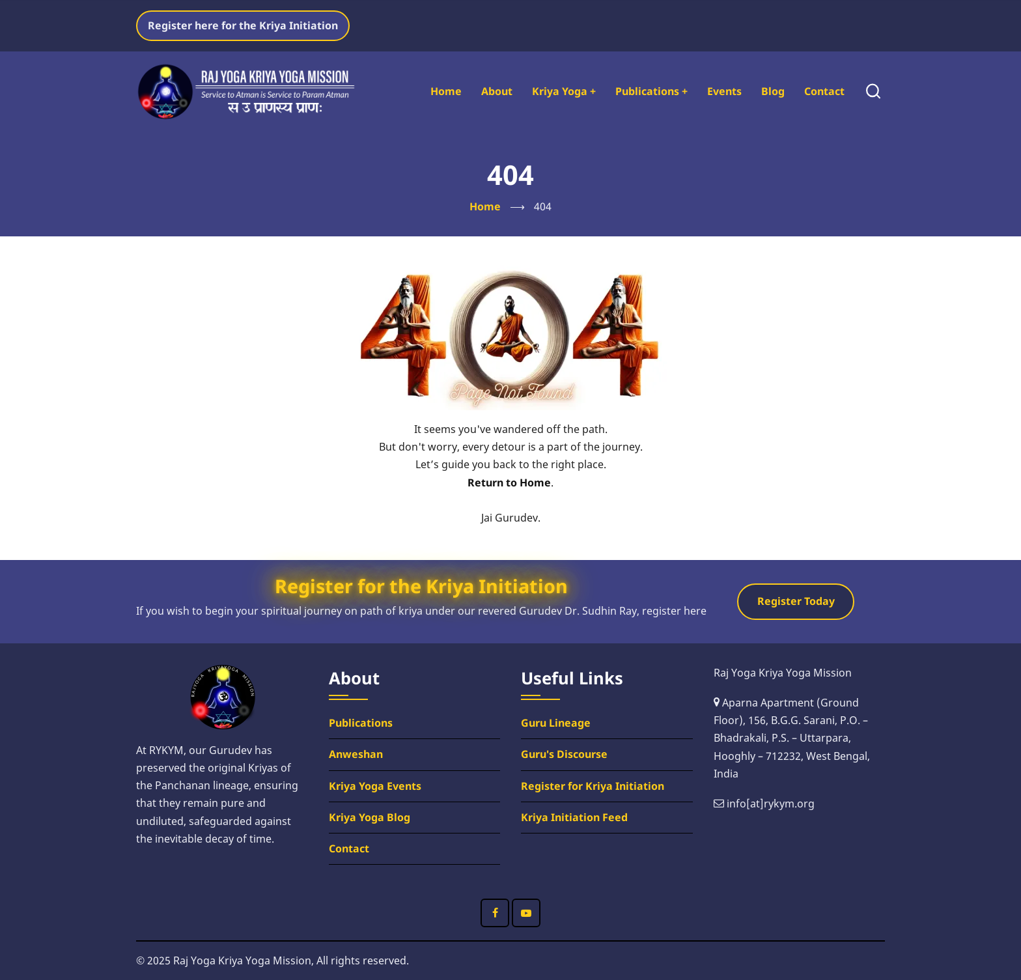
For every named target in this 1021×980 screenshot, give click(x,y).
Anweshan (356, 754)
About (496, 91)
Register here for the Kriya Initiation (243, 25)
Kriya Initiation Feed (574, 817)
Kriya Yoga (564, 91)
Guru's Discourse (564, 754)
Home (446, 91)
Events (724, 91)
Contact (824, 91)
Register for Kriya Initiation (592, 786)
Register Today (796, 601)
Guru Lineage (556, 723)
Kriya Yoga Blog (369, 817)
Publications (651, 91)
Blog (773, 91)
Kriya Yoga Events (375, 786)
